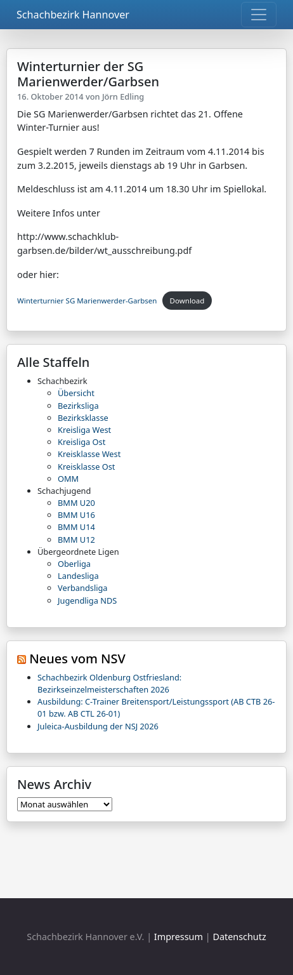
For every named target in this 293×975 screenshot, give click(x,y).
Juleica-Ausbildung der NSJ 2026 (98, 726)
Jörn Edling (123, 96)
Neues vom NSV (77, 658)
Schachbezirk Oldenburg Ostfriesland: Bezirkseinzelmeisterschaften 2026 (109, 683)
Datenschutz (239, 937)
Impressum (178, 937)
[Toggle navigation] (259, 14)
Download (187, 300)
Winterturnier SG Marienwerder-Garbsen (87, 300)
